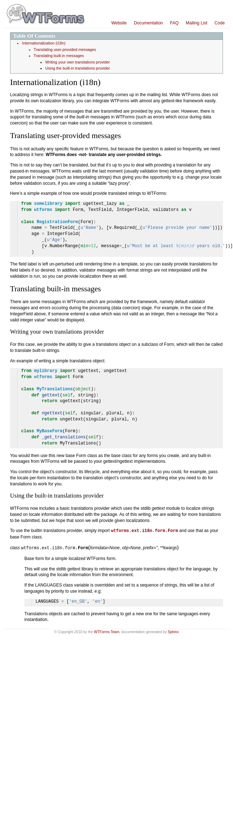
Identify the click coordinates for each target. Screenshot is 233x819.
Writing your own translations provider (77, 62)
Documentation (148, 22)
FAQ (174, 22)
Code (219, 22)
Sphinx (173, 632)
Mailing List (196, 22)
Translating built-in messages (59, 55)
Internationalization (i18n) (43, 43)
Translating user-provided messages (65, 49)
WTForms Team (106, 632)
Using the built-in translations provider (77, 68)
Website (119, 22)
